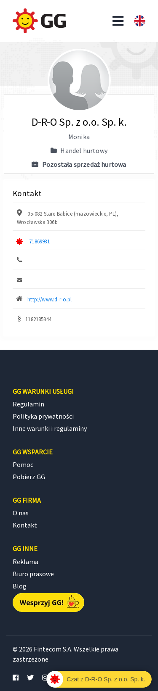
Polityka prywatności (43, 416)
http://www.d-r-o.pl (49, 299)
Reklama (25, 561)
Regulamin (28, 404)
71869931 (39, 241)
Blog (20, 586)
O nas (21, 513)
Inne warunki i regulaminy (50, 428)
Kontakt (25, 525)
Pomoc (23, 464)
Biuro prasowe (33, 574)
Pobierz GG (29, 476)
